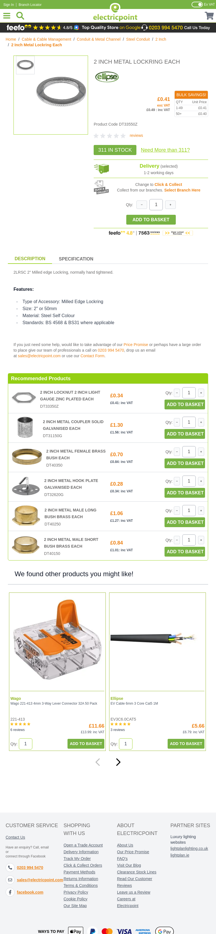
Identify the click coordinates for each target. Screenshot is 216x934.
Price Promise (135, 344)
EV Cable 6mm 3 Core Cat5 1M (134, 703)
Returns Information (81, 879)
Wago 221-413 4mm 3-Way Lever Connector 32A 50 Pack (53, 703)
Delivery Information (81, 852)
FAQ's (122, 858)
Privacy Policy (76, 892)
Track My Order (77, 858)
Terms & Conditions (81, 885)
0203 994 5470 (111, 350)
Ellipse (117, 698)
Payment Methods (79, 872)
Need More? (165, 150)
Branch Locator (30, 5)
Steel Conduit (138, 39)
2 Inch (161, 39)
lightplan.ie (179, 855)
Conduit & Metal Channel (99, 39)
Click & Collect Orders (83, 865)
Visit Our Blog (129, 865)
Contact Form (92, 356)
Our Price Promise (133, 852)
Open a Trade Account (83, 845)
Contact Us (15, 837)
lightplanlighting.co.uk (189, 848)
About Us (125, 845)
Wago (15, 698)
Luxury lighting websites (183, 839)
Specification (76, 259)
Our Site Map (75, 905)
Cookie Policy (75, 899)
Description (30, 258)
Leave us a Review (133, 892)
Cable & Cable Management (46, 39)
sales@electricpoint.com (39, 356)
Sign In (8, 5)
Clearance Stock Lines (136, 872)
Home (11, 39)
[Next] (118, 762)
